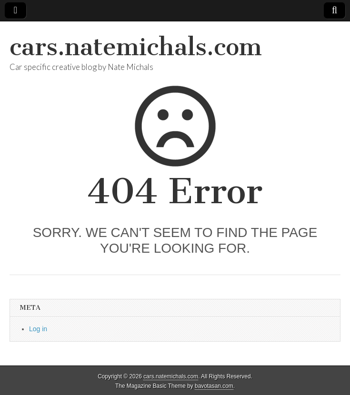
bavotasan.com (214, 386)
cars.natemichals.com (136, 46)
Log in (38, 329)
